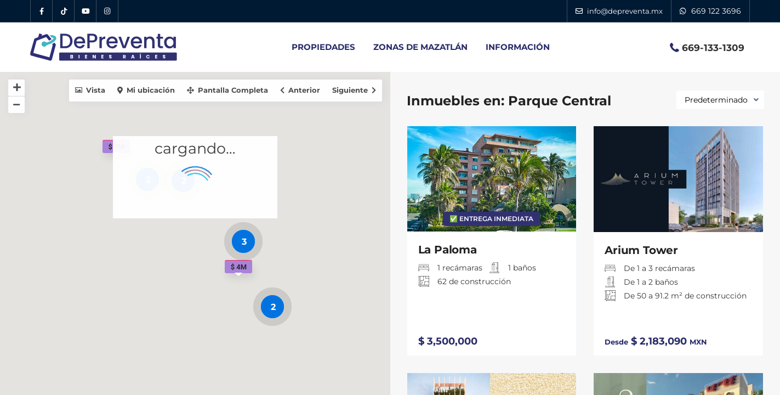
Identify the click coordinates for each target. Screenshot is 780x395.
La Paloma (447, 249)
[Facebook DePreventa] (42, 11)
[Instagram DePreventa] (107, 11)
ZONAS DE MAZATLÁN (420, 47)
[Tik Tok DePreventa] (64, 11)
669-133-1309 (713, 47)
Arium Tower (641, 250)
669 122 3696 (716, 11)
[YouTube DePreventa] (85, 11)
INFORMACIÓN (518, 47)
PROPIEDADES (323, 47)
